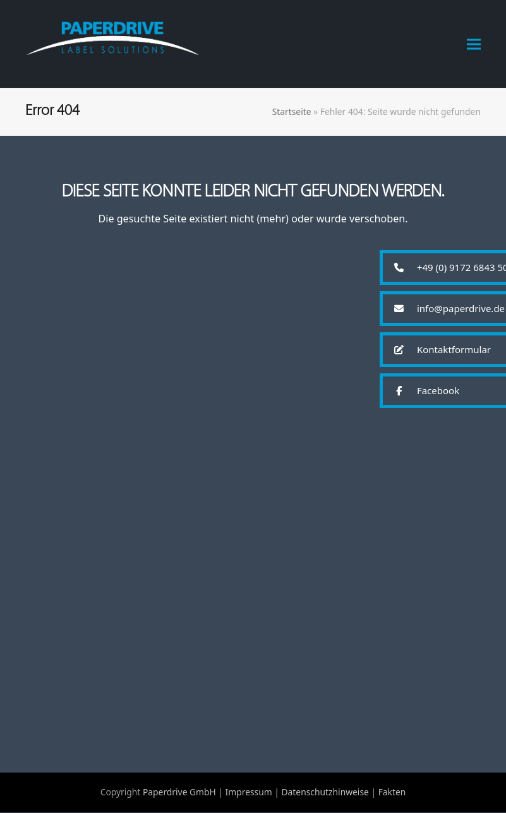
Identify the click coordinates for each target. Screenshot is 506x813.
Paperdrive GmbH (179, 792)
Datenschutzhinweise (324, 792)
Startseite (291, 111)
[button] (474, 44)
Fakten (392, 792)
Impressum (249, 792)
